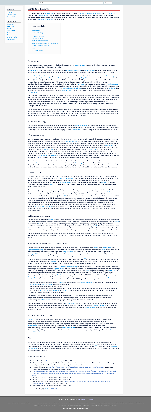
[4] (91, 227)
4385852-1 (52, 389)
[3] (38, 223)
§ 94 (39, 157)
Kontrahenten (38, 80)
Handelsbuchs (106, 247)
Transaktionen (32, 92)
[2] (106, 164)
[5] (85, 258)
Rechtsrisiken (111, 192)
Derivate (60, 78)
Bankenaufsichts (35, 70)
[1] (114, 72)
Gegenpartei (110, 277)
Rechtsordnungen (86, 282)
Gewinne (56, 290)
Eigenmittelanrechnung (35, 249)
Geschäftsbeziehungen (41, 76)
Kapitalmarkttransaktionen (91, 277)
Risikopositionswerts (99, 305)
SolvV (103, 249)
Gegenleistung (85, 78)
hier (19, 403)
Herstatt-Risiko (67, 90)
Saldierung (78, 163)
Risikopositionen (45, 300)
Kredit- (99, 13)
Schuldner (44, 155)
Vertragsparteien (43, 15)
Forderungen (34, 284)
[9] (96, 345)
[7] (101, 327)
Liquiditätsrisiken (110, 13)
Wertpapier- (45, 277)
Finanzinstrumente (112, 84)
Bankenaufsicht (70, 303)
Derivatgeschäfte (90, 307)
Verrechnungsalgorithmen (45, 19)
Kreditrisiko (60, 275)
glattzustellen (43, 290)
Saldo (51, 184)
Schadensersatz (41, 163)
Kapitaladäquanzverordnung (72, 88)
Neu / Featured (11, 17)
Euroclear (42, 228)
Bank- (100, 76)
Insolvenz (112, 88)
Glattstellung (109, 145)
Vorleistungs (81, 84)
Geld (37, 78)
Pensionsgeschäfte (34, 277)
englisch (50, 219)
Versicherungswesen (112, 76)
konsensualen (32, 325)
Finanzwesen (48, 13)
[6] (54, 323)
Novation (104, 182)
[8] (56, 343)
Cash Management (68, 328)
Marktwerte (111, 270)
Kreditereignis (48, 149)
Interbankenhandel (81, 125)
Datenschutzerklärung (80, 408)
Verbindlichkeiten (47, 284)
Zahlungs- (81, 13)
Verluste (65, 290)
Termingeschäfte (33, 254)
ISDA (60, 111)
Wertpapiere (44, 78)
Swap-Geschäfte (67, 251)
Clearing (30, 319)
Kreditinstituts (89, 70)
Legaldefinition (58, 268)
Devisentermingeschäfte (66, 178)
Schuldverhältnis (65, 182)
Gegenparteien (80, 65)
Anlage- (96, 247)
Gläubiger (54, 155)
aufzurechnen (76, 130)
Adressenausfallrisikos (73, 70)
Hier (27, 403)
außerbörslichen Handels (43, 206)
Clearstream (32, 228)
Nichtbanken (32, 279)
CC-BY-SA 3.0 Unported (86, 399)
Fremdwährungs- (90, 13)
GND (46, 389)
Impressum (67, 408)
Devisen (51, 78)
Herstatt (94, 226)
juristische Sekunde (71, 141)
